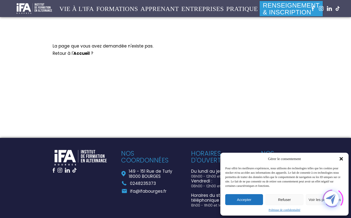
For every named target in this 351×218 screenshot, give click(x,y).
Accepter (244, 200)
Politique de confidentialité (284, 210)
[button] (341, 158)
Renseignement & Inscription (291, 10)
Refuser (284, 200)
